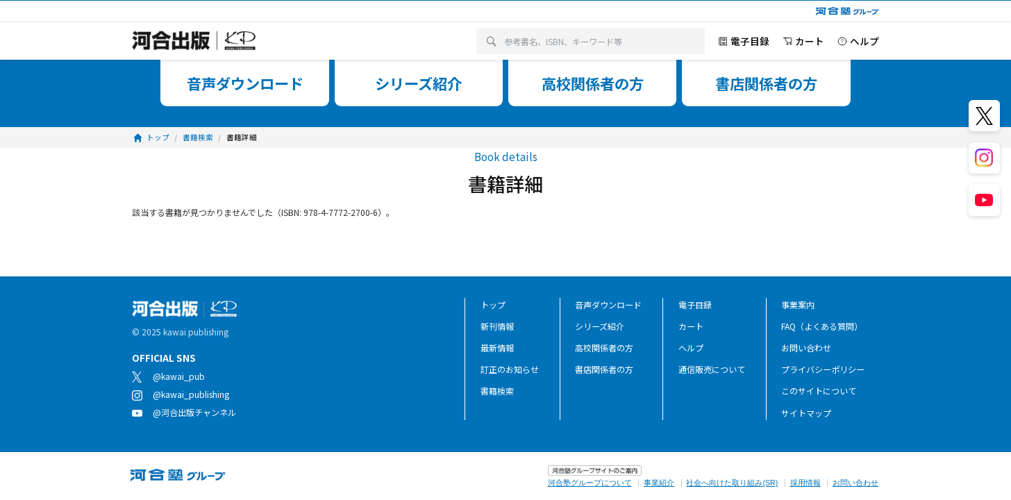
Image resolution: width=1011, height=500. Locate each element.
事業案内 (797, 304)
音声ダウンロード (608, 304)
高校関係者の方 (604, 347)
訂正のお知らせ (510, 369)
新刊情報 (497, 326)
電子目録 (695, 304)
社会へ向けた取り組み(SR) (732, 482)
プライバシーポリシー (822, 369)
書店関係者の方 (604, 369)
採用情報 (805, 482)
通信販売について (711, 369)
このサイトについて (818, 391)
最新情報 (497, 347)
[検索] (491, 41)
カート (690, 326)
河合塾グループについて (590, 482)
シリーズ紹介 (599, 326)
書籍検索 (497, 391)
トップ (493, 304)
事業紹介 (659, 482)
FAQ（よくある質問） (821, 326)
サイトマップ (806, 413)
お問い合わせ (806, 347)
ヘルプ (690, 347)
